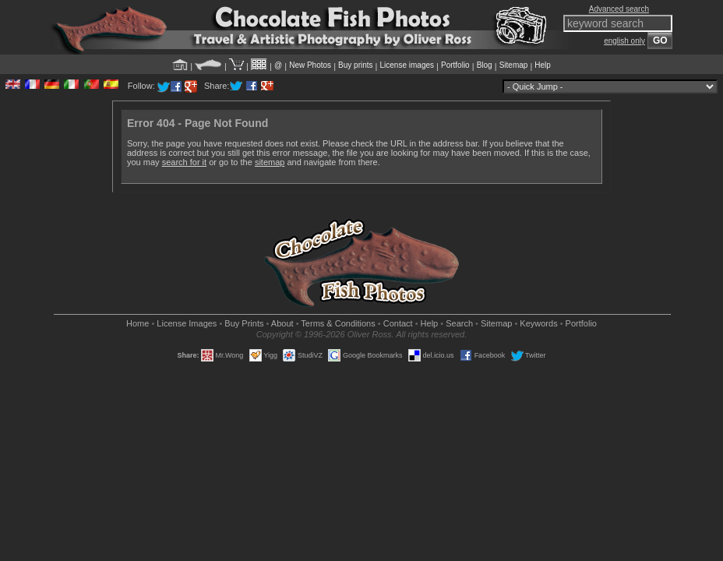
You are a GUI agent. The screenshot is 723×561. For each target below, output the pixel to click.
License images (407, 65)
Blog (484, 65)
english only (624, 41)
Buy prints (355, 65)
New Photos (310, 65)
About (282, 323)
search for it (184, 162)
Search (459, 323)
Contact (398, 323)
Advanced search (619, 9)
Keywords (538, 323)
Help (542, 65)
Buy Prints (243, 323)
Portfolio (455, 65)
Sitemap (513, 65)
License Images (187, 323)
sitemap (270, 162)
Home (137, 323)
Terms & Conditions (338, 323)
